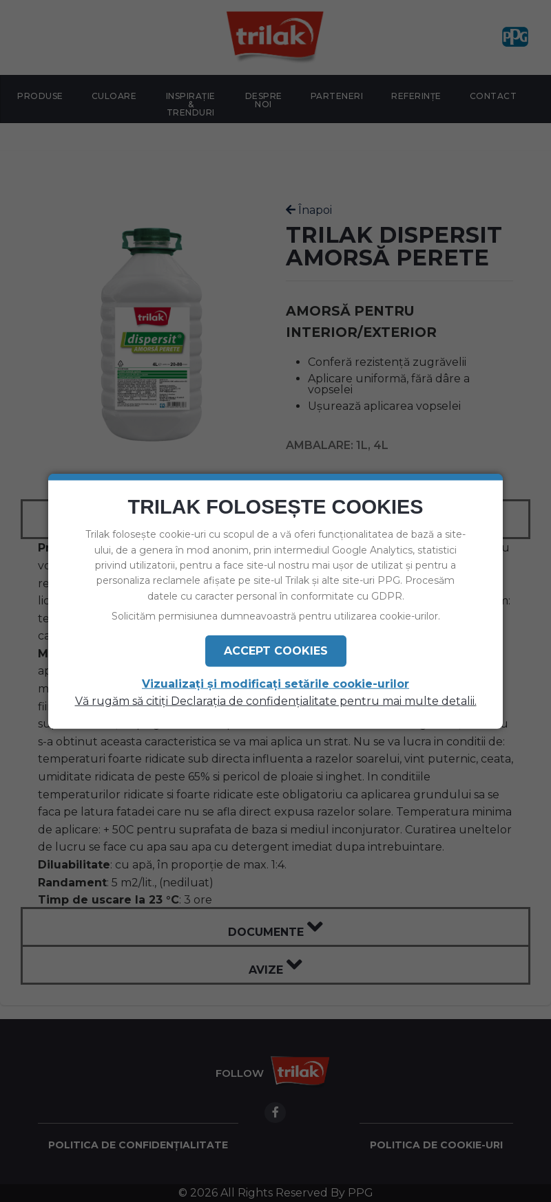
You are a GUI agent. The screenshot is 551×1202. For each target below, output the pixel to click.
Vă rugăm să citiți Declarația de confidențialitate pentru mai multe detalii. (276, 700)
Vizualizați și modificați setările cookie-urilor (275, 683)
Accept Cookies (276, 650)
